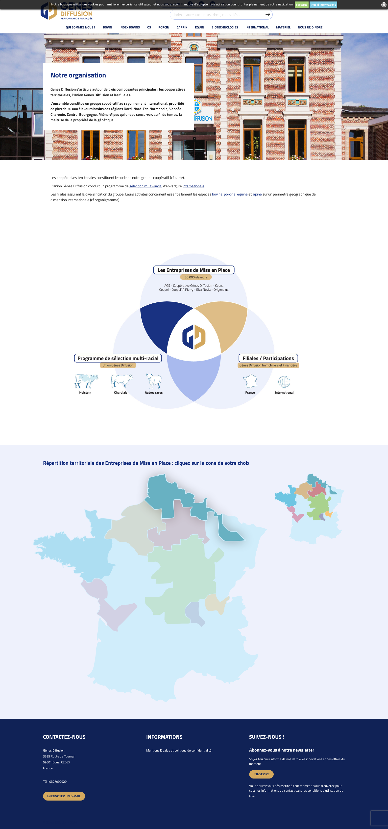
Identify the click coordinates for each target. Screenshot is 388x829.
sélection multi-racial (145, 186)
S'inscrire (261, 774)
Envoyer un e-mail (64, 796)
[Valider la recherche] (268, 15)
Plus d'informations (323, 4)
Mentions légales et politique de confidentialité (179, 750)
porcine (230, 194)
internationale (193, 186)
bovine (217, 194)
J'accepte (301, 4)
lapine (257, 194)
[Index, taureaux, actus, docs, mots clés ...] (221, 15)
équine (242, 194)
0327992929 (58, 781)
